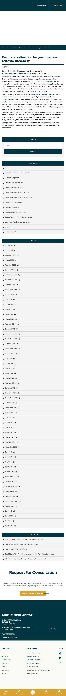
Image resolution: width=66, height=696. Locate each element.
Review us (5, 674)
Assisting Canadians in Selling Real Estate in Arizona (24, 539)
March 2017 (9, 437)
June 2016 (9, 457)
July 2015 (8, 511)
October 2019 (10, 285)
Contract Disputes (12, 207)
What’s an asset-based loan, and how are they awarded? (25, 559)
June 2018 (9, 363)
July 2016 (8, 452)
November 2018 (11, 339)
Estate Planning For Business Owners (15, 73)
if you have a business (39, 94)
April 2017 (9, 432)
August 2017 (9, 413)
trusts (7, 227)
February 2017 (10, 442)
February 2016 (10, 477)
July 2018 (8, 358)
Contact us (5, 670)
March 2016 (9, 472)
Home (4, 48)
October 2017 (10, 403)
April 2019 (9, 314)
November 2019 (11, 280)
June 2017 (9, 422)
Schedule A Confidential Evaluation (32, 593)
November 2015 (11, 491)
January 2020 (10, 270)
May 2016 (8, 462)
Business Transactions (33, 653)
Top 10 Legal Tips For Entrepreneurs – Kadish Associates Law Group (29, 554)
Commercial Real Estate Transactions (18, 197)
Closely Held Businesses (14, 183)
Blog (8, 48)
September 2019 (11, 290)
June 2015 (9, 516)
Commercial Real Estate (13, 188)
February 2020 (10, 265)
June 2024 (9, 250)
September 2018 (11, 349)
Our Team (5, 663)
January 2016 (10, 481)
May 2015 (8, 521)
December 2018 (11, 334)
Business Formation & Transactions (18, 173)
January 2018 (10, 388)
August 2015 (9, 506)
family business (8, 99)
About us (5, 656)
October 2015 (10, 496)
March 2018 (9, 378)
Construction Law (32, 667)
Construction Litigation (13, 202)
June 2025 (9, 245)
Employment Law (32, 674)
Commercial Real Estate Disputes (17, 192)
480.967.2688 (58, 5)
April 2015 (9, 526)
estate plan (51, 81)
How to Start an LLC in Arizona (16, 549)
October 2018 (10, 344)
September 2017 (11, 408)
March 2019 (9, 319)
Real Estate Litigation (33, 663)
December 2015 (11, 486)
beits (6, 67)
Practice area (6, 660)
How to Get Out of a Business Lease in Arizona (21, 544)
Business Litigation (12, 178)
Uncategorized (10, 232)
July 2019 (8, 299)
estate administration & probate (16, 212)
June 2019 (9, 304)
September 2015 (11, 501)
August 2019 (9, 294)
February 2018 (10, 383)
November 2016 (11, 447)
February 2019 (10, 324)
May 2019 (8, 309)
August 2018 (9, 354)
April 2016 (9, 467)
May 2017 (8, 427)
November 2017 (11, 398)
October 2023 (10, 255)
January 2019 (10, 329)
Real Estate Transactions (34, 660)
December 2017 (10, 393)
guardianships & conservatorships (17, 222)
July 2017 (8, 417)
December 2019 (11, 275)
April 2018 (9, 373)
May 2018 (8, 368)
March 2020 (9, 260)
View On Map (52, 629)
